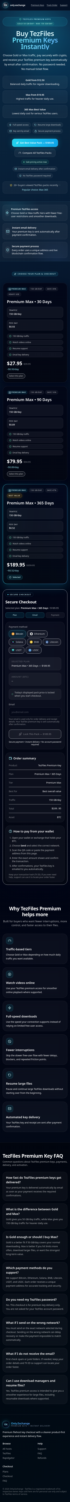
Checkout (8, 1476)
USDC (33, 650)
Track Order (52, 5)
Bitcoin (17, 633)
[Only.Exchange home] (35, 1424)
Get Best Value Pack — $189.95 (35, 142)
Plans (5, 1471)
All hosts (7, 1448)
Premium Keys (37, 5)
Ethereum (37, 633)
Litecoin (52, 641)
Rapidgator (8, 1457)
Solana (17, 641)
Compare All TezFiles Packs (35, 152)
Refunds (42, 1457)
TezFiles (7, 1453)
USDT (17, 650)
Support (63, 5)
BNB (34, 641)
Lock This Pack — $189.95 (35, 734)
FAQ (40, 1453)
